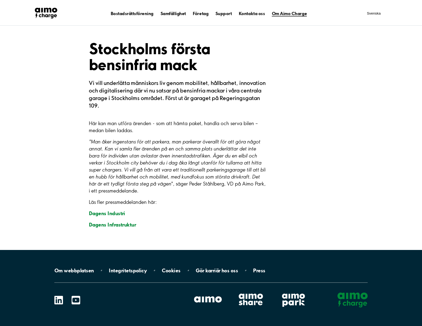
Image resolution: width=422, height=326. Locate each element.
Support (223, 13)
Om (74, 270)
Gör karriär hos (217, 270)
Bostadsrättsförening (132, 13)
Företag (200, 13)
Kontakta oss (252, 13)
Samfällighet (173, 13)
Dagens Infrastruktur (112, 224)
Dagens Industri (107, 213)
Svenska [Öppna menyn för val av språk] (374, 13)
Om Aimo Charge (289, 13)
